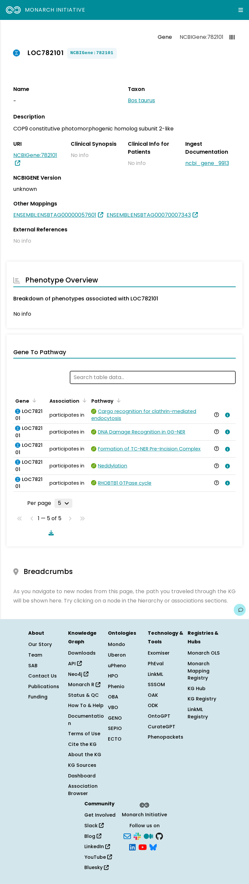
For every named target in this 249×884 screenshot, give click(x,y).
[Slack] (137, 835)
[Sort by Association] (83, 400)
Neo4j (78, 674)
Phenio (116, 686)
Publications (43, 686)
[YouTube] (142, 847)
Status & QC (83, 695)
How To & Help (86, 705)
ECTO (115, 739)
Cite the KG (82, 744)
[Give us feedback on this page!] (240, 610)
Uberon (117, 655)
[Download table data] (50, 532)
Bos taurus (141, 100)
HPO (113, 676)
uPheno (117, 665)
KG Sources (82, 765)
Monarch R (84, 684)
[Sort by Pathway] (118, 400)
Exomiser (159, 653)
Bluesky (96, 867)
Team (35, 655)
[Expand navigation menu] (240, 10)
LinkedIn (97, 846)
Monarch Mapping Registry (198, 670)
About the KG (84, 754)
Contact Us (42, 676)
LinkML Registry (198, 713)
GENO (115, 718)
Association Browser (83, 790)
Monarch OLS (204, 653)
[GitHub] (159, 835)
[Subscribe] (127, 835)
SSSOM (156, 684)
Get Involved (100, 815)
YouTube (98, 857)
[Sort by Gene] (33, 400)
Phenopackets (165, 737)
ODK (153, 705)
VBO (113, 707)
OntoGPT (159, 716)
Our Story (40, 644)
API (75, 663)
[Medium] (148, 835)
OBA (113, 696)
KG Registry (202, 698)
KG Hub (197, 688)
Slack (94, 825)
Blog (92, 836)
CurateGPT (161, 726)
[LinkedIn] (132, 847)
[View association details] (226, 415)
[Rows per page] (63, 503)
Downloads (82, 653)
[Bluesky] (153, 847)
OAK (153, 695)
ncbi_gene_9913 (207, 163)
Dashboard (82, 775)
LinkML (155, 674)
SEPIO (115, 728)
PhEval (156, 663)
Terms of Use (84, 733)
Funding (37, 696)
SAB (33, 665)
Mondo (116, 644)
